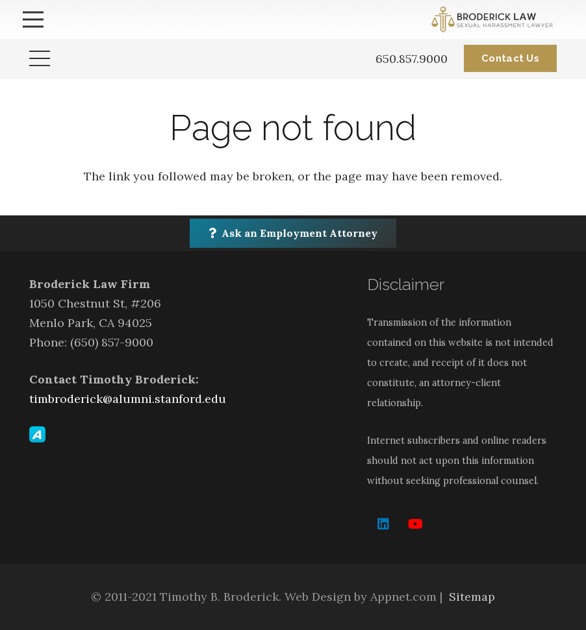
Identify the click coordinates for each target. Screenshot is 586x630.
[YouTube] (416, 524)
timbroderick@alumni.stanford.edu (127, 398)
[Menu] (33, 19)
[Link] (494, 19)
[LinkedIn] (383, 524)
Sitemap (472, 596)
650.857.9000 (412, 58)
